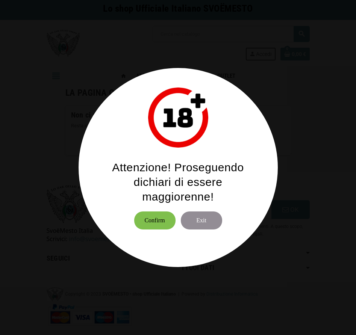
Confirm (154, 220)
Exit (201, 220)
